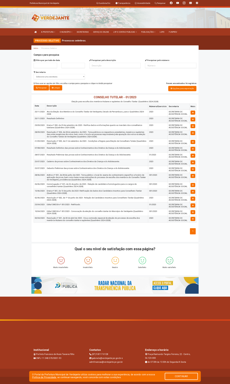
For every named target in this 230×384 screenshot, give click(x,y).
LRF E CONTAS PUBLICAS (125, 32)
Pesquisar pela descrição (102, 60)
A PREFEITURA (48, 32)
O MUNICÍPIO (66, 32)
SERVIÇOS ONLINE (101, 32)
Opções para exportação (182, 88)
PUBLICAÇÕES (148, 32)
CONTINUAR (181, 376)
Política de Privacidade (44, 377)
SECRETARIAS (83, 32)
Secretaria (40, 72)
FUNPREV (173, 32)
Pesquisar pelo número (157, 60)
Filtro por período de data (47, 60)
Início (36, 48)
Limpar (56, 88)
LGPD (162, 32)
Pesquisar (41, 88)
